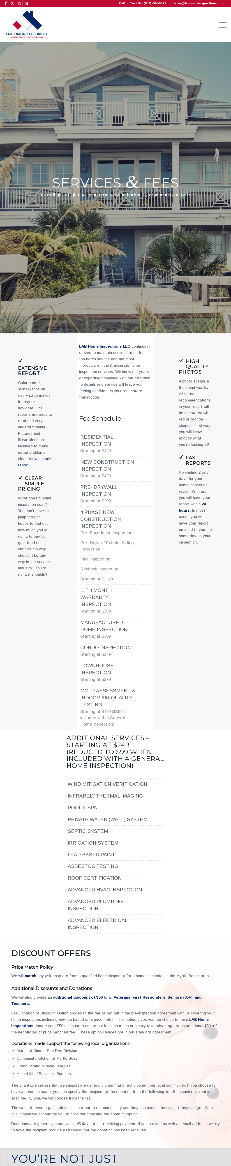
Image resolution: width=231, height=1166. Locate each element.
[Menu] (221, 24)
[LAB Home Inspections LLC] (27, 24)
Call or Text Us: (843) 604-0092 (142, 3)
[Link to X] (12, 3)
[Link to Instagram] (19, 3)
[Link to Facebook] (5, 3)
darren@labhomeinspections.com (197, 3)
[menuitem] (221, 24)
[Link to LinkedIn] (26, 3)
